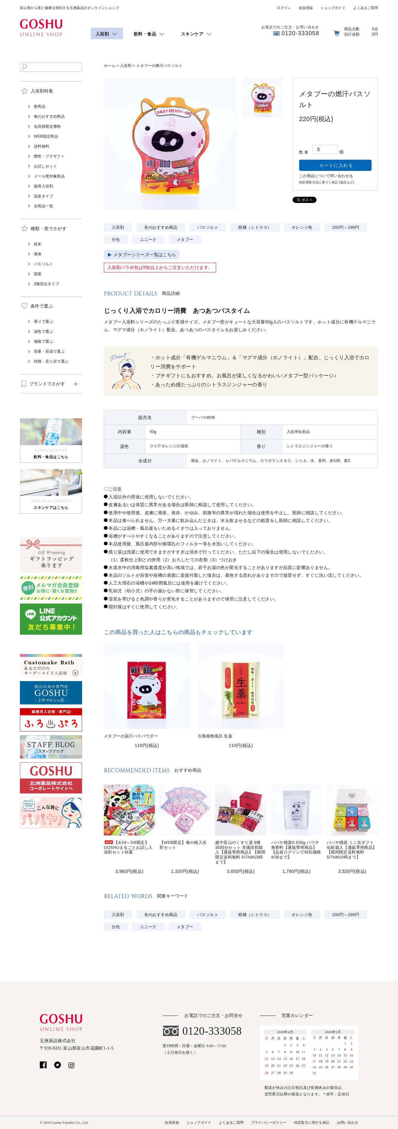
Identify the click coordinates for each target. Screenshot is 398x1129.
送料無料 (41, 146)
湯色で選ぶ (43, 331)
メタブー (185, 239)
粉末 (38, 244)
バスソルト (43, 264)
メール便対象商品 (49, 176)
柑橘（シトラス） (254, 227)
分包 (116, 239)
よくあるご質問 (365, 8)
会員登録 (306, 8)
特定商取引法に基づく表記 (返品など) (326, 182)
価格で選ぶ (43, 341)
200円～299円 (345, 227)
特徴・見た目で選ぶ (51, 361)
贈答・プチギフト (49, 156)
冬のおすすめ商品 (161, 227)
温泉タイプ (43, 196)
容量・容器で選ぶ (49, 351)
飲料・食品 (145, 33)
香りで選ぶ (43, 321)
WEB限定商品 (46, 136)
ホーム (109, 66)
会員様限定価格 (47, 126)
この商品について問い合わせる (326, 176)
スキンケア (192, 33)
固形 (38, 274)
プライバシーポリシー (269, 1122)
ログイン (284, 8)
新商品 (39, 106)
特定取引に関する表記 (312, 1122)
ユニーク (148, 239)
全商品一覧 (43, 206)
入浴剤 (102, 33)
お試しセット (45, 166)
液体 (38, 254)
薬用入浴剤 (43, 186)
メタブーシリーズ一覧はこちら (144, 254)
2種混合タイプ (46, 284)
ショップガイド (333, 8)
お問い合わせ (347, 1122)
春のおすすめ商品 (49, 116)
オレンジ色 (302, 227)
